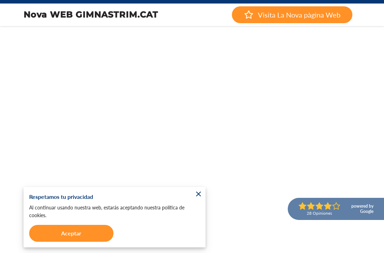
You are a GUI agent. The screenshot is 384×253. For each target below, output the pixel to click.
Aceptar (71, 233)
